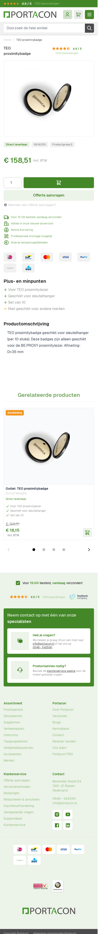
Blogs (56, 722)
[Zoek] (89, 28)
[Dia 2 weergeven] (44, 550)
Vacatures (59, 716)
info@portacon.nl (43, 644)
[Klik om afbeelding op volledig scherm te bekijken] (49, 98)
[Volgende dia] (89, 550)
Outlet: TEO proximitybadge (27, 489)
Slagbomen (12, 722)
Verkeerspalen (14, 729)
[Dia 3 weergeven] (54, 550)
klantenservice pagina (61, 671)
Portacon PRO (62, 754)
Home (7, 40)
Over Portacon (63, 710)
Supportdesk (13, 818)
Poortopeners (13, 710)
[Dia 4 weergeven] (64, 550)
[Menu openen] (89, 14)
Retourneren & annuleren (22, 799)
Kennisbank (60, 729)
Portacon (59, 703)
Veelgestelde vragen (19, 812)
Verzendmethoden (17, 787)
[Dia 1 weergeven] (34, 550)
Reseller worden (64, 741)
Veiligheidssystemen (18, 748)
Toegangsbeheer (16, 741)
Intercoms (11, 735)
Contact (58, 735)
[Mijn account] (67, 14)
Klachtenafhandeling (19, 806)
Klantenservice (15, 774)
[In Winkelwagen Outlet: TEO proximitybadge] (87, 532)
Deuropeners (13, 716)
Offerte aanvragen (17, 780)
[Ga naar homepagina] (30, 14)
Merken (9, 760)
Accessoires (12, 754)
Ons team (59, 748)
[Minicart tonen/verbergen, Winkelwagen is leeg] (78, 14)
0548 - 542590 (42, 647)
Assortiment (13, 703)
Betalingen (12, 793)
